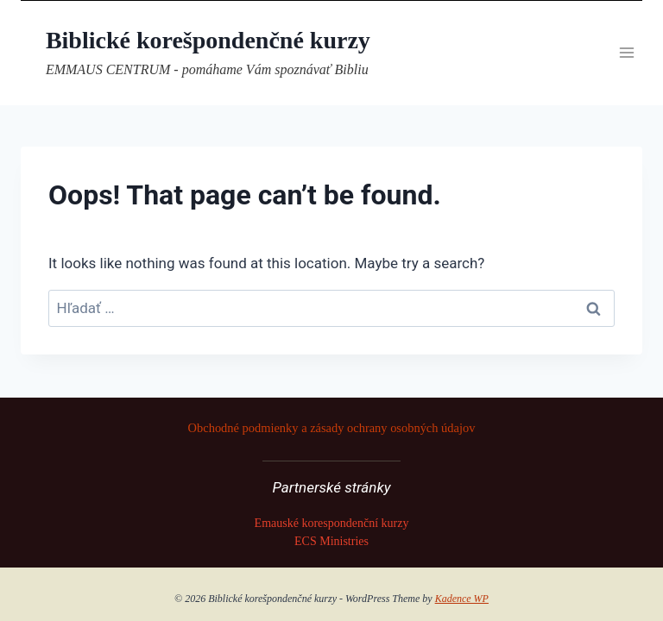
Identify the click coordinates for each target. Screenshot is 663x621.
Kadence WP (462, 599)
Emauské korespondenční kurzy (332, 523)
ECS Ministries (331, 541)
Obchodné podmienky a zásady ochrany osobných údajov (332, 428)
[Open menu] (626, 53)
